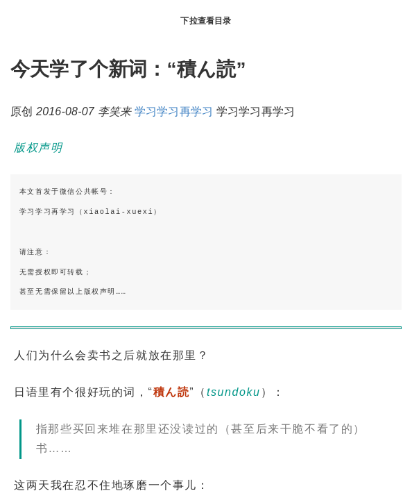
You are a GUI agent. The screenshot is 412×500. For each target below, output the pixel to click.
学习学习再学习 (174, 111)
